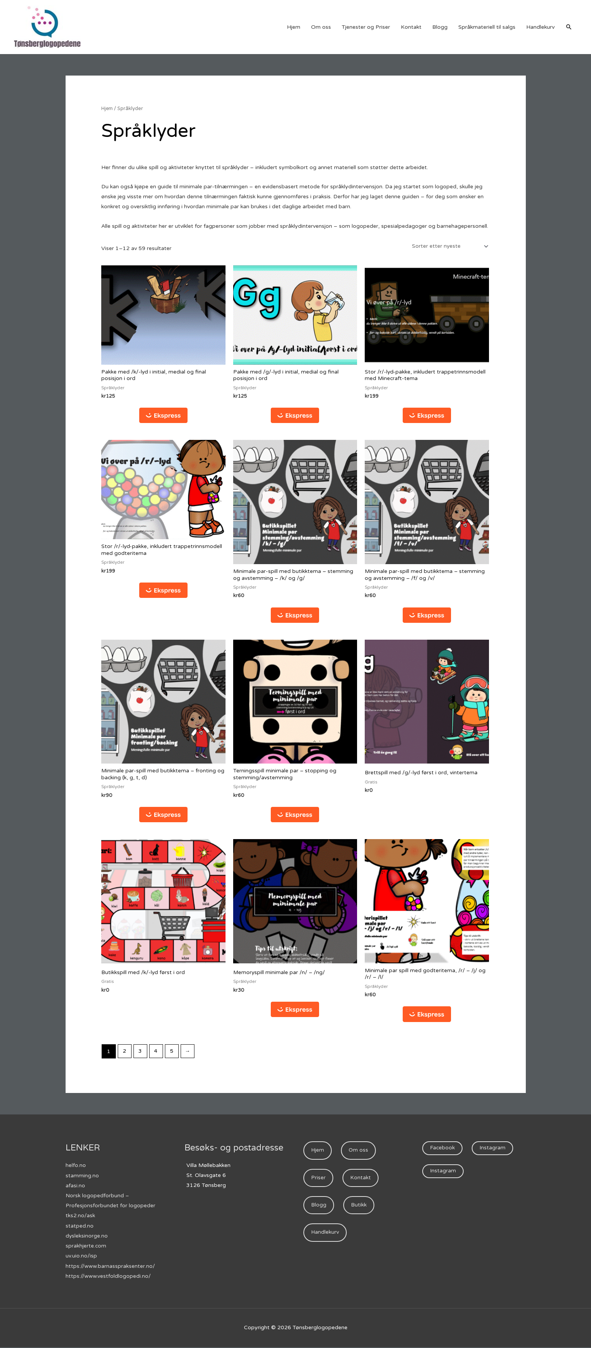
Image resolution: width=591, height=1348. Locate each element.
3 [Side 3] (141, 1053)
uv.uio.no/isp (81, 1257)
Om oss (321, 27)
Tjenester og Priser (366, 27)
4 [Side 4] (157, 1053)
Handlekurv (540, 27)
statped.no (80, 1227)
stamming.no (82, 1177)
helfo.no (76, 1167)
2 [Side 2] (125, 1053)
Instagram (493, 1150)
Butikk (359, 1208)
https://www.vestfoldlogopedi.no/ (108, 1277)
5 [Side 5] (173, 1053)
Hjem (293, 27)
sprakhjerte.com (86, 1247)
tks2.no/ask (80, 1217)
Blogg (440, 27)
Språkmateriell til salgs (486, 27)
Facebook (442, 1150)
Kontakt (411, 27)
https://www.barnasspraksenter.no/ (110, 1267)
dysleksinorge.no (87, 1237)
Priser (318, 1180)
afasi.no (75, 1187)
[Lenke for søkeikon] (568, 26)
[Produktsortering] (448, 246)
